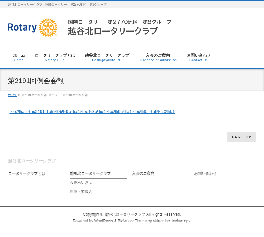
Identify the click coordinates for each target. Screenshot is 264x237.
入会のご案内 (143, 174)
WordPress (103, 221)
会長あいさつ (81, 183)
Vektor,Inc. (162, 221)
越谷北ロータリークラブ (90, 174)
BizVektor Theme (132, 221)
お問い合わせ (205, 174)
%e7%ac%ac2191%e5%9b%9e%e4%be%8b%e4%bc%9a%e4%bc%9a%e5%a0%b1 (92, 111)
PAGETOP (242, 137)
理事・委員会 (81, 192)
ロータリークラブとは (26, 174)
